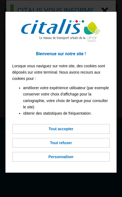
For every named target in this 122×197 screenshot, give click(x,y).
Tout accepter (61, 129)
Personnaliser (61, 157)
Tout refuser (61, 143)
